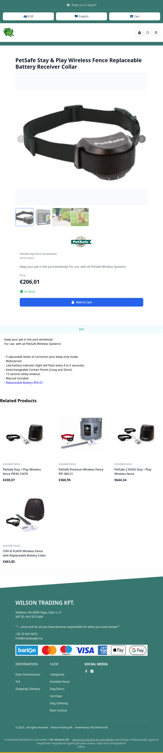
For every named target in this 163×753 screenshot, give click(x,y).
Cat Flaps (56, 696)
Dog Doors (57, 689)
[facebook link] (86, 671)
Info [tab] (81, 329)
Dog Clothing (59, 703)
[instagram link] (92, 671)
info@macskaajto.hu (29, 638)
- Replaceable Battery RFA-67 (23, 383)
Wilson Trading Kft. (45, 602)
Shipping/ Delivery (27, 689)
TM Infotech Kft (99, 727)
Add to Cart (81, 302)
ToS (17, 682)
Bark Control (58, 710)
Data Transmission (27, 674)
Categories (57, 674)
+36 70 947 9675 (26, 634)
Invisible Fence (60, 682)
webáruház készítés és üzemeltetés (93, 739)
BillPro (81, 747)
